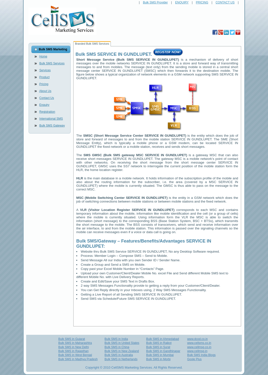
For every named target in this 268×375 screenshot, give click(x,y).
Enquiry (44, 105)
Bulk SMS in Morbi (158, 359)
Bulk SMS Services (51, 63)
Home (43, 56)
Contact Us (46, 98)
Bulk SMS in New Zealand (122, 351)
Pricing (43, 84)
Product (44, 77)
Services (45, 70)
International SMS (51, 118)
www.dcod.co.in (197, 339)
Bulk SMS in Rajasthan (73, 351)
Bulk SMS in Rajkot (159, 343)
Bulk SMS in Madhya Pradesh (77, 359)
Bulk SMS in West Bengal (75, 355)
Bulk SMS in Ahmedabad (162, 339)
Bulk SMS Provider (155, 2)
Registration (47, 111)
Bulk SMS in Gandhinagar (163, 351)
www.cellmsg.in (197, 351)
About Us (45, 91)
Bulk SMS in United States (122, 343)
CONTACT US (225, 2)
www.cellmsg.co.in (199, 347)
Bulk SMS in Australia (119, 355)
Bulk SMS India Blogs (201, 355)
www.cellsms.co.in (199, 343)
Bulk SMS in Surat (158, 347)
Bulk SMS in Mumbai (159, 355)
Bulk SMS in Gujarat (71, 339)
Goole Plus (194, 359)
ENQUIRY (182, 2)
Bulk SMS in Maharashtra (75, 343)
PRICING (202, 2)
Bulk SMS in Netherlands (121, 359)
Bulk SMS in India (116, 339)
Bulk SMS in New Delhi (73, 347)
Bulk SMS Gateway (52, 125)
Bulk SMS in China (117, 347)
